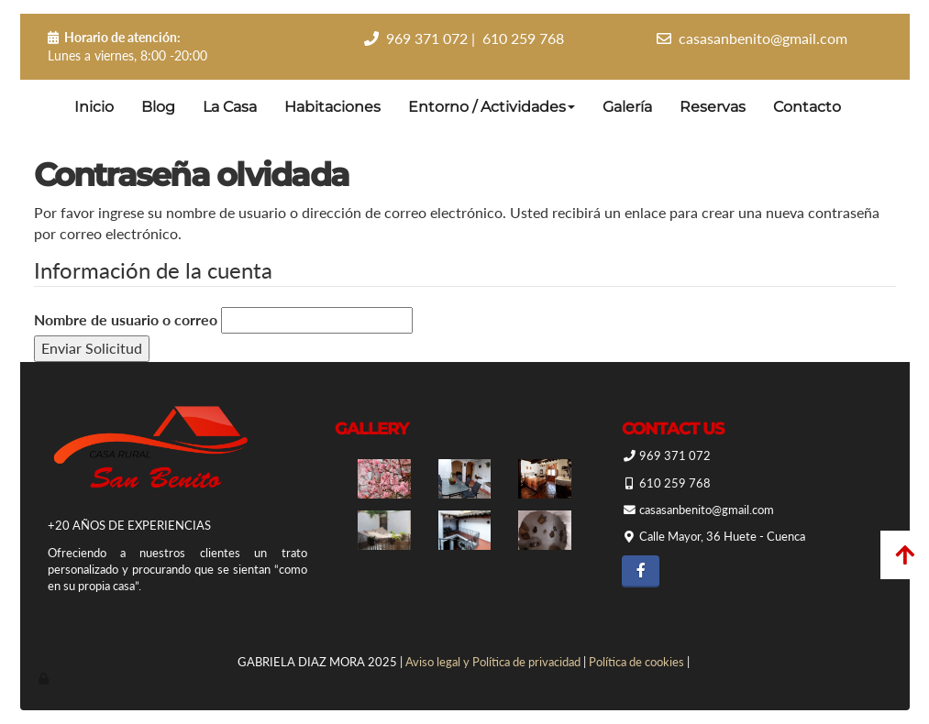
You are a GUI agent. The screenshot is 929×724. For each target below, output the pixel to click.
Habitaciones (332, 106)
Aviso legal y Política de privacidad (493, 661)
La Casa (230, 106)
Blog (158, 106)
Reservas (713, 106)
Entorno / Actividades (491, 106)
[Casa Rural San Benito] (544, 479)
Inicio (94, 106)
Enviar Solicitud (91, 348)
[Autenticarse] (45, 678)
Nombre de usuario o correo (125, 319)
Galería (627, 106)
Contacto (807, 106)
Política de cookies (636, 661)
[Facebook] (640, 571)
